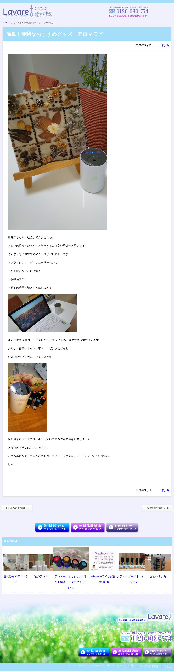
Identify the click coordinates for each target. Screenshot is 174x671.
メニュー (165, 11)
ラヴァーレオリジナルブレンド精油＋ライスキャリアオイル (71, 582)
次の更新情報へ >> (157, 507)
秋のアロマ (41, 576)
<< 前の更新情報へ (17, 507)
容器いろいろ (158, 576)
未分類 (12, 23)
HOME (4, 23)
